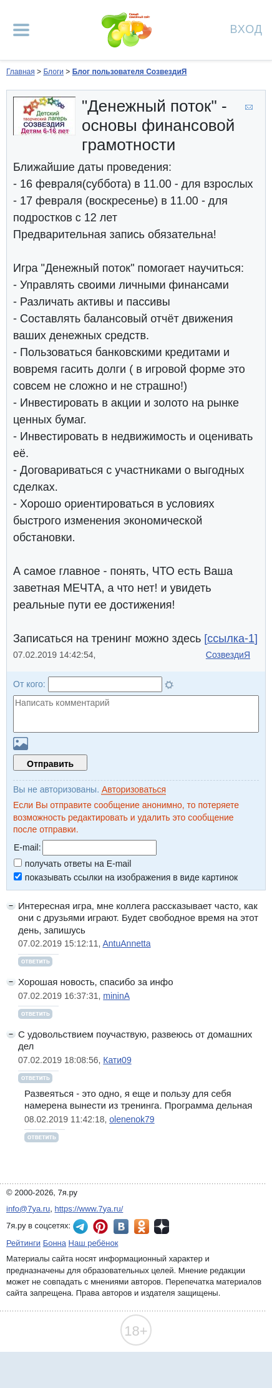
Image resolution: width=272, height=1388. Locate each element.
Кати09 (117, 1060)
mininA (116, 996)
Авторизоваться (134, 789)
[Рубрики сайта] (21, 29)
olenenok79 (131, 1119)
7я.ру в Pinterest (100, 1226)
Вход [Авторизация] (246, 28)
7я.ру (161, 1226)
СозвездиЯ (228, 655)
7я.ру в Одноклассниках (141, 1226)
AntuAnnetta (126, 943)
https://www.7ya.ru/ (89, 1208)
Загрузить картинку (20, 743)
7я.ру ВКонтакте (121, 1226)
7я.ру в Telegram (80, 1226)
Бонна (54, 1243)
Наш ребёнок (94, 1243)
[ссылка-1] (231, 638)
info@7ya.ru (28, 1208)
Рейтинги (23, 1243)
